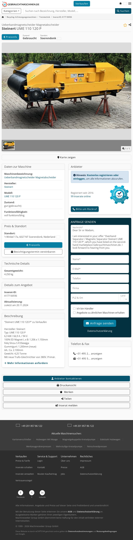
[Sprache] (125, 3)
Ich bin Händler (85, 308)
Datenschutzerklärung (99, 331)
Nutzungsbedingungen (107, 531)
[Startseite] (3, 17)
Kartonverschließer (21, 439)
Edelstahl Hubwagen (110, 439)
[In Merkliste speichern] (125, 25)
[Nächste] (128, 96)
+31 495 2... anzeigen (87, 353)
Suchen (123, 11)
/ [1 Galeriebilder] (126, 148)
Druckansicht (66, 385)
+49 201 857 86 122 (31, 426)
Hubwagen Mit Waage (47, 439)
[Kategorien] (11, 11)
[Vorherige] (5, 96)
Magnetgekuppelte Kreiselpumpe (78, 439)
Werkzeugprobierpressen (38, 446)
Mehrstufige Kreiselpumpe (69, 446)
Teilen (66, 398)
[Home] (21, 17)
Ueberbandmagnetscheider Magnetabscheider (30, 177)
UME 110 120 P (12, 196)
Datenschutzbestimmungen (80, 531)
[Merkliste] (120, 3)
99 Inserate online (81, 196)
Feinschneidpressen (97, 446)
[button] (129, 3)
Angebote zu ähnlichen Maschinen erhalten (101, 312)
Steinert (8, 186)
